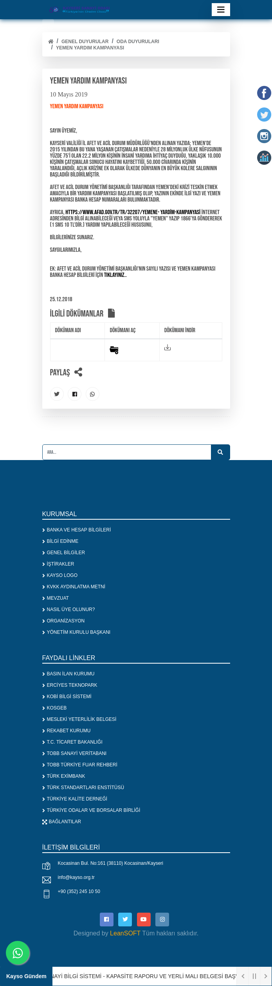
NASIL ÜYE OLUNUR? (68, 609)
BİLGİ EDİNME (60, 541)
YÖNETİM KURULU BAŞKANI (76, 632)
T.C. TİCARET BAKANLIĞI (72, 742)
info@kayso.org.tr (76, 877)
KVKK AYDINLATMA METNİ (74, 586)
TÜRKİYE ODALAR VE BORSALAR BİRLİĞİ (91, 810)
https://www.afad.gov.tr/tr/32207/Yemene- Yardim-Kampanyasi (132, 212)
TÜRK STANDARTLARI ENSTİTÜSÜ (83, 787)
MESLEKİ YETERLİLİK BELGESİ (79, 719)
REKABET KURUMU (66, 730)
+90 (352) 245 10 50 (79, 891)
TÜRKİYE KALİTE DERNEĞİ (75, 799)
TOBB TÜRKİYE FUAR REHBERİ (79, 765)
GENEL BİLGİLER (63, 552)
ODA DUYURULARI (138, 41)
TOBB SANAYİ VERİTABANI (74, 753)
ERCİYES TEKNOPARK (69, 685)
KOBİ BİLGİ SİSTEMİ (67, 696)
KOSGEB (54, 708)
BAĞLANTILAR (61, 821)
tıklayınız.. (115, 275)
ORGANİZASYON (63, 621)
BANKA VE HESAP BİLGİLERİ (76, 530)
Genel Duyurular (84, 41)
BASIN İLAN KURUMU (68, 674)
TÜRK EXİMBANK (63, 776)
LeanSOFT (125, 933)
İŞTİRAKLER (58, 564)
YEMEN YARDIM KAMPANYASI (90, 48)
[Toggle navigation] (221, 9)
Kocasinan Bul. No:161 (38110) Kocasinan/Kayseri (111, 863)
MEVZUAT (55, 598)
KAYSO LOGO (59, 575)
